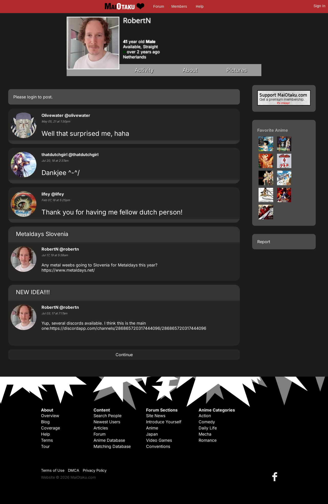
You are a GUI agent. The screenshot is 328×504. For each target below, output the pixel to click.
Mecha (205, 434)
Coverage (50, 427)
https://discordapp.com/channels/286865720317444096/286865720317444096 (128, 328)
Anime (152, 427)
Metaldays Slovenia (42, 233)
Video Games (159, 440)
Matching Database (112, 446)
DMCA (73, 470)
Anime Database (109, 440)
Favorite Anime (272, 130)
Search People (107, 415)
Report (263, 241)
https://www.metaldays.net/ (68, 270)
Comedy (207, 421)
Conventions (158, 446)
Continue (124, 354)
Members (179, 6)
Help (199, 6)
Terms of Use (52, 470)
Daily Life (208, 427)
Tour (45, 446)
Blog (45, 421)
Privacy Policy (95, 470)
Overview (50, 415)
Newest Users (107, 421)
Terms (47, 440)
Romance (208, 440)
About (190, 70)
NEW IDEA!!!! (33, 292)
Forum (158, 6)
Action (205, 415)
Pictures (237, 70)
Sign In (319, 6)
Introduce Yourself (163, 421)
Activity (144, 70)
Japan (152, 434)
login (32, 96)
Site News (155, 415)
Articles (101, 427)
